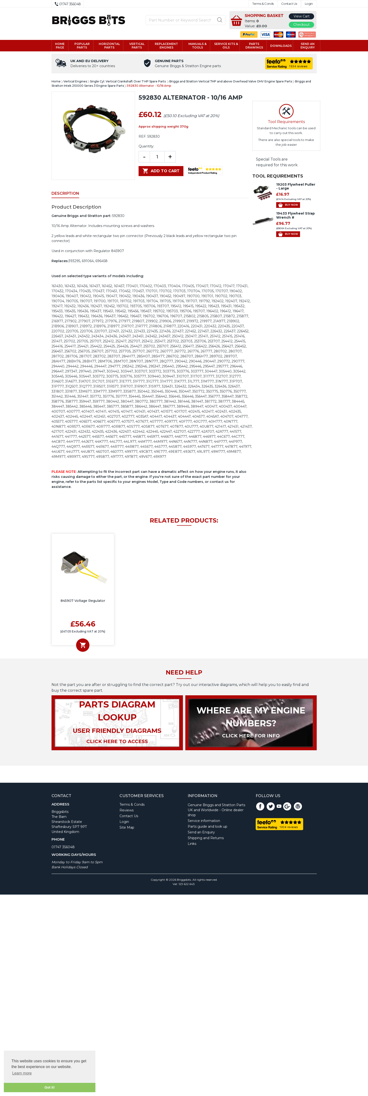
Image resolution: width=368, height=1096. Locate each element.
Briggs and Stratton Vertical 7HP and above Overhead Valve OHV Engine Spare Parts (230, 81)
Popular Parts (82, 45)
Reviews (126, 810)
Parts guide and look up (207, 826)
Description (65, 193)
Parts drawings (254, 45)
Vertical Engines (75, 81)
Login (309, 3)
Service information (204, 821)
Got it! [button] (50, 1087)
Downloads (281, 46)
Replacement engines (166, 45)
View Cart (302, 16)
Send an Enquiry (201, 832)
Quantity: (146, 146)
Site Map (126, 827)
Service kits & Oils (226, 45)
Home (56, 81)
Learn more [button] (22, 1073)
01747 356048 (63, 847)
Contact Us (289, 3)
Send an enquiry (308, 45)
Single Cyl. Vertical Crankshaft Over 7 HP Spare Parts (128, 81)
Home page (60, 45)
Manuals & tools (197, 45)
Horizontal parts (109, 45)
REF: (142, 136)
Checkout (301, 24)
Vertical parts (137, 45)
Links (192, 844)
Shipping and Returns (206, 838)
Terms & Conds (263, 3)
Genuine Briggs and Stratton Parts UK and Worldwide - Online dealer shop (216, 810)
